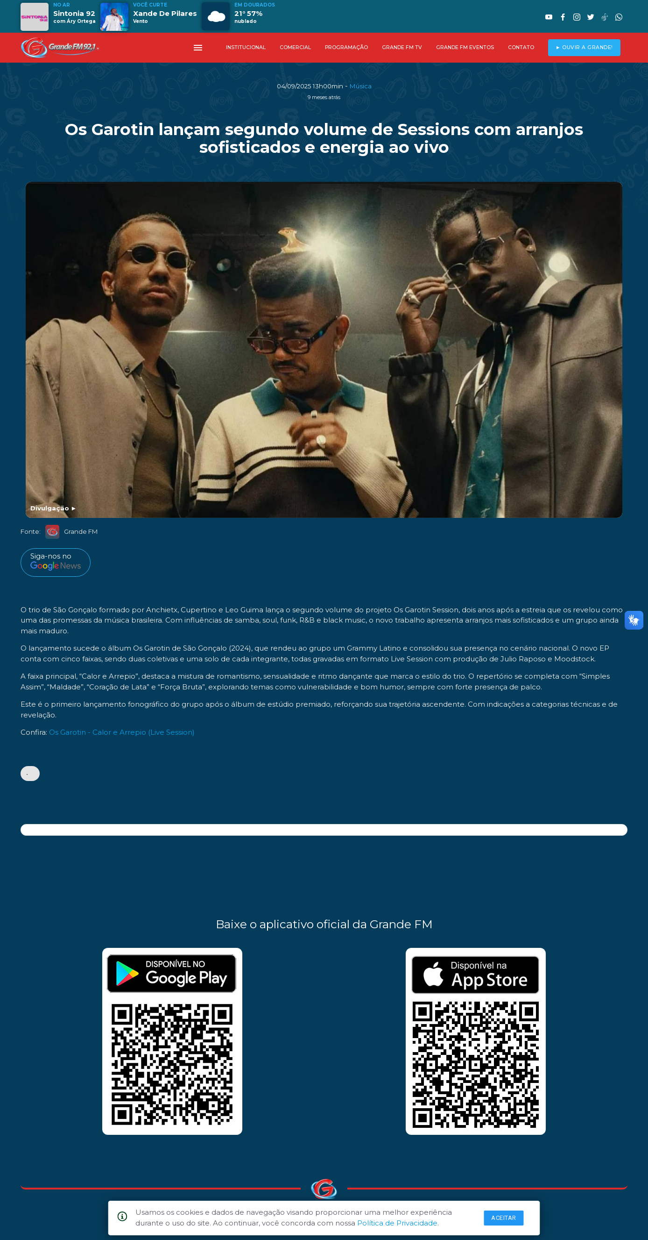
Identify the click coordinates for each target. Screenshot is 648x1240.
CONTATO (521, 47)
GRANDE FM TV (402, 47)
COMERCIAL (295, 47)
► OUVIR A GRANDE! (584, 47)
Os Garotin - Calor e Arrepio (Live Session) (122, 732)
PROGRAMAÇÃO (346, 47)
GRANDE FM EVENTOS (465, 47)
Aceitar (503, 1217)
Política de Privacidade (397, 1222)
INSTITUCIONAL (246, 47)
